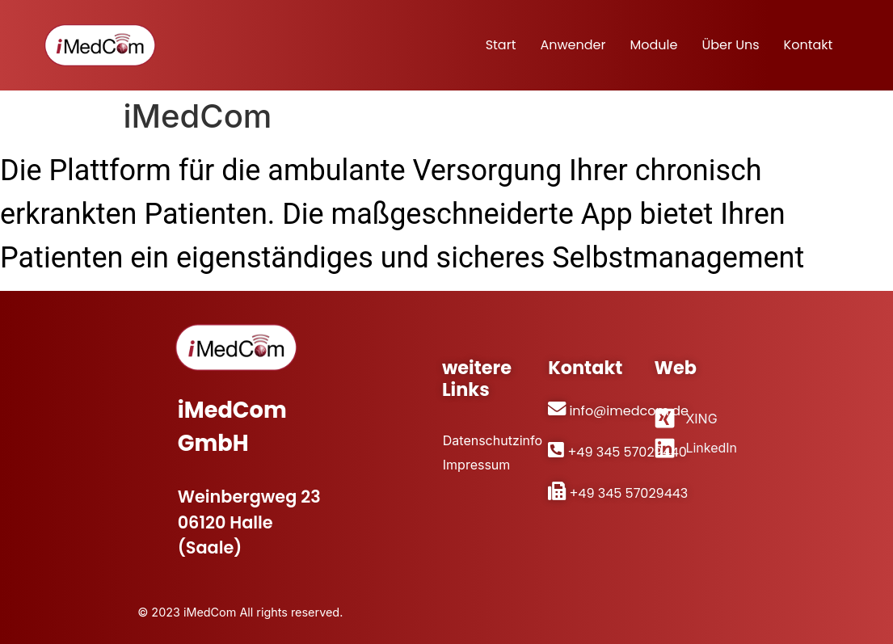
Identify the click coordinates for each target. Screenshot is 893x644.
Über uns (730, 45)
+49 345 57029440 (626, 452)
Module (653, 45)
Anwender (572, 45)
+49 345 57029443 (628, 493)
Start (501, 45)
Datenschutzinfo (487, 440)
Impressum (476, 464)
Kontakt (808, 45)
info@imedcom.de (629, 411)
